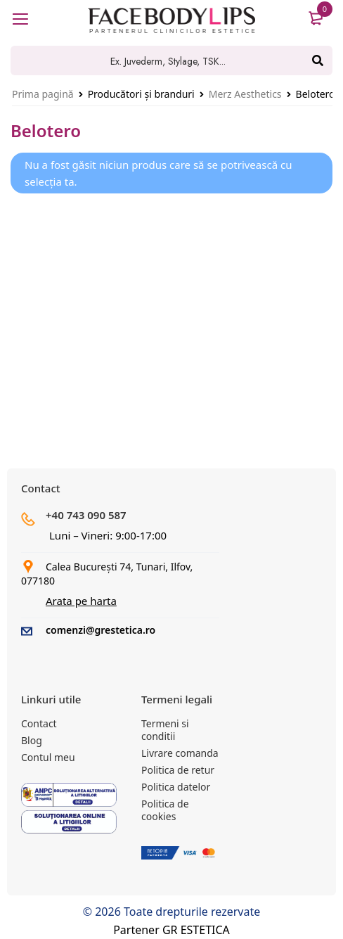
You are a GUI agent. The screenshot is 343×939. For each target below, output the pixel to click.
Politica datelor (175, 786)
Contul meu (48, 757)
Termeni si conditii (165, 730)
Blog (31, 740)
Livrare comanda (180, 753)
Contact (39, 723)
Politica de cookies (165, 810)
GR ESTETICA (196, 930)
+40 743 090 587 (86, 515)
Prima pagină (43, 94)
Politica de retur (177, 770)
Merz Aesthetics (245, 94)
